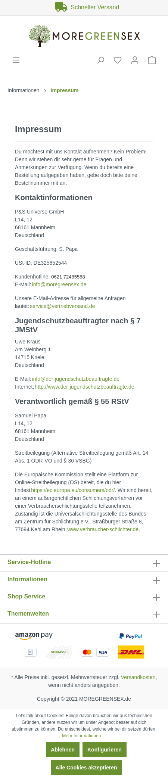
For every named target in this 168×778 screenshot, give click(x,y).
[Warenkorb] (152, 60)
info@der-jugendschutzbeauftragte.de (75, 379)
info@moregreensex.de (59, 284)
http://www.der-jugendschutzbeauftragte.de (84, 387)
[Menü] (16, 60)
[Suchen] (100, 60)
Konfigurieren (104, 750)
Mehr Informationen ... (84, 735)
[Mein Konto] (134, 60)
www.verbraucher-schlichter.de (103, 529)
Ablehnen (63, 750)
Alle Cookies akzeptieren (86, 768)
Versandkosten (138, 677)
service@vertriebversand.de (62, 306)
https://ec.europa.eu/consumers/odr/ (73, 490)
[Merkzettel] (117, 60)
